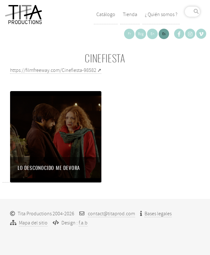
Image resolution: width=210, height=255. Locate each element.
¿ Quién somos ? (161, 14)
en (152, 34)
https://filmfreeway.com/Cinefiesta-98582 (53, 70)
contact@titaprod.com (111, 214)
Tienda (130, 14)
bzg (141, 34)
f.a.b (83, 223)
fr (129, 34)
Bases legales (158, 214)
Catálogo (105, 14)
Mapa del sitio (33, 223)
